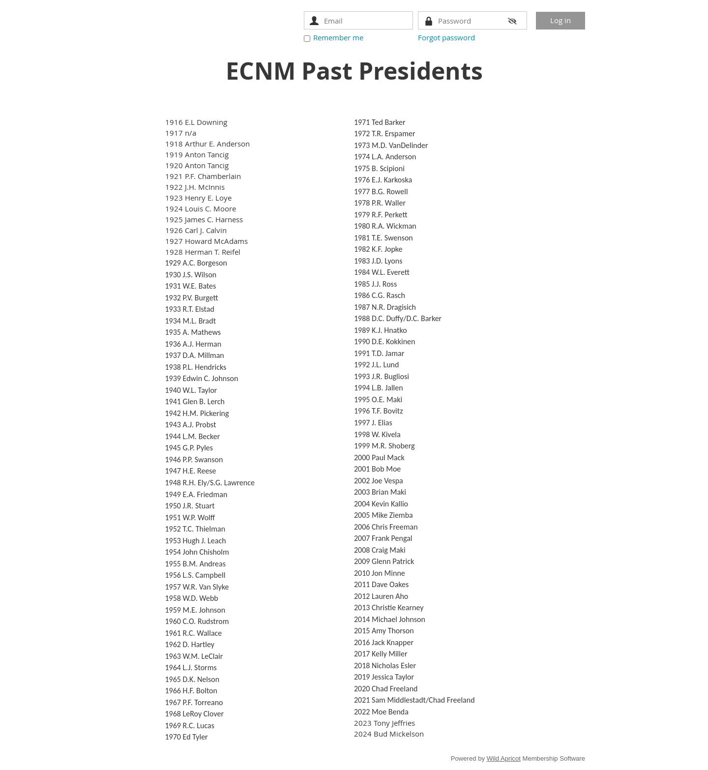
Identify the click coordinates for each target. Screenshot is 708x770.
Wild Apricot (504, 758)
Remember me (338, 37)
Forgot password (446, 37)
